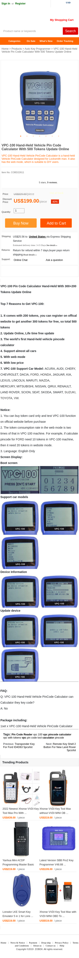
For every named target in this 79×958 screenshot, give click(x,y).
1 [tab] (21, 136)
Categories (14, 41)
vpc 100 (37, 734)
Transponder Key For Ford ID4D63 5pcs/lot (19, 746)
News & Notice (18, 942)
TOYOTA (6, 398)
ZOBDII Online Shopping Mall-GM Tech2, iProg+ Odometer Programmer (33, 19)
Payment (33, 942)
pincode (59, 737)
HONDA (45, 374)
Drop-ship (46, 942)
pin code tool (34, 737)
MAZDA (44, 380)
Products (17, 48)
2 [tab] (27, 136)
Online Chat (20, 260)
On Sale (31, 41)
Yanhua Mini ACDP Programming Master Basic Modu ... (18, 864)
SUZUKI (69, 392)
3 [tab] (33, 136)
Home (5, 41)
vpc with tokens (12, 737)
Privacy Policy (61, 942)
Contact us (51, 945)
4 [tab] (39, 136)
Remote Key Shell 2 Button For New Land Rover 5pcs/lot (59, 747)
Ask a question (54, 260)
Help (62, 945)
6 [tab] (52, 136)
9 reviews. (52, 182)
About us (37, 945)
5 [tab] (46, 136)
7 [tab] (58, 136)
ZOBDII (39, 949)
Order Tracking (65, 41)
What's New (46, 41)
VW (16, 398)
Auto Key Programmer (38, 48)
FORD (34, 374)
